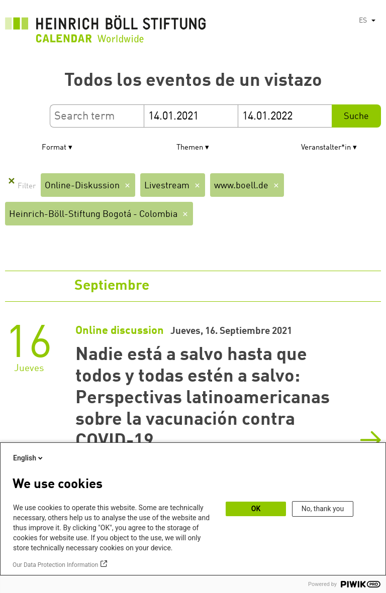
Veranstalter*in (326, 148)
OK (256, 509)
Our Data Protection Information (55, 564)
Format (54, 148)
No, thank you (323, 509)
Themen (189, 148)
